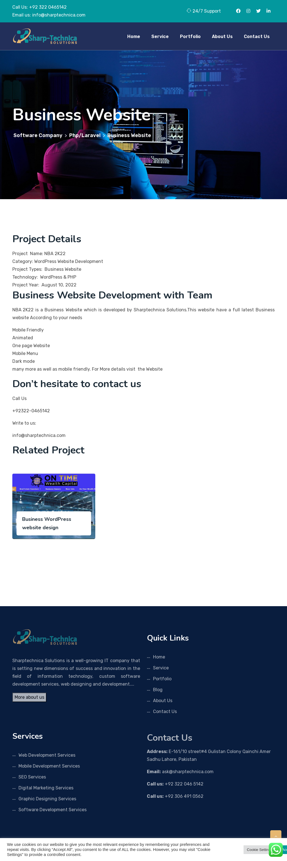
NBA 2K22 (23, 309)
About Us (222, 36)
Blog (158, 689)
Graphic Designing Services (47, 798)
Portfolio (190, 36)
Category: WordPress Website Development (58, 261)
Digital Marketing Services (45, 788)
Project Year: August (34, 285)
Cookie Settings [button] (259, 850)
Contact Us (257, 36)
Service (160, 36)
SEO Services (32, 777)
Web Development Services (46, 755)
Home (133, 36)
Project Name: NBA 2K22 (39, 253)
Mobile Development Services (49, 766)
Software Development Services (52, 809)
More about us (29, 697)
